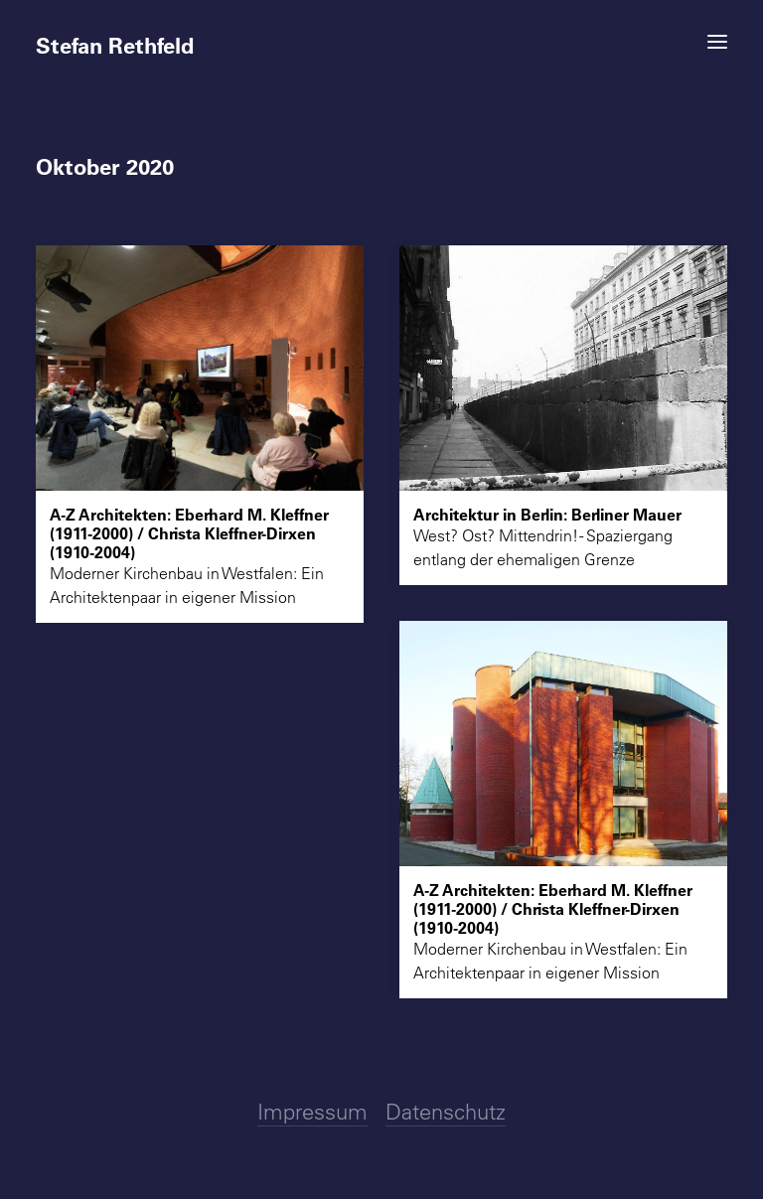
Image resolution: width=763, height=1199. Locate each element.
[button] (717, 41)
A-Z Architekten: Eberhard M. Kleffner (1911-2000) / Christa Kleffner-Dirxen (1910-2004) (189, 533)
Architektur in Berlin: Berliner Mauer (547, 514)
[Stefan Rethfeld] (381, 37)
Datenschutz (445, 1111)
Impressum (312, 1111)
